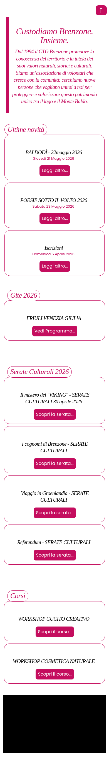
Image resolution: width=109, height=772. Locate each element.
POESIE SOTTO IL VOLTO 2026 (53, 200)
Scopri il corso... (54, 631)
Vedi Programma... (54, 331)
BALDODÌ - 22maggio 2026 (53, 152)
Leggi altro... (55, 170)
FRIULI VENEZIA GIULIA (53, 318)
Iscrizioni (53, 248)
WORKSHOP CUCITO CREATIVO (54, 619)
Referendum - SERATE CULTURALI (53, 542)
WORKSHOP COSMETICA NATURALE (54, 661)
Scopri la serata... (54, 414)
